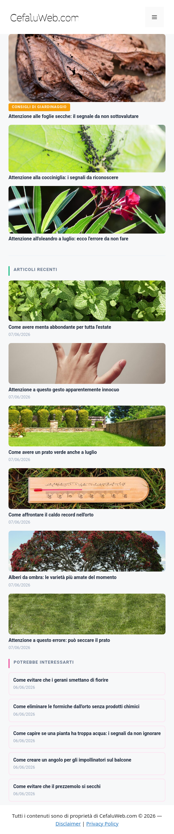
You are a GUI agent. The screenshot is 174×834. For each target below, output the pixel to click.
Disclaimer (68, 823)
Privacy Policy (102, 823)
